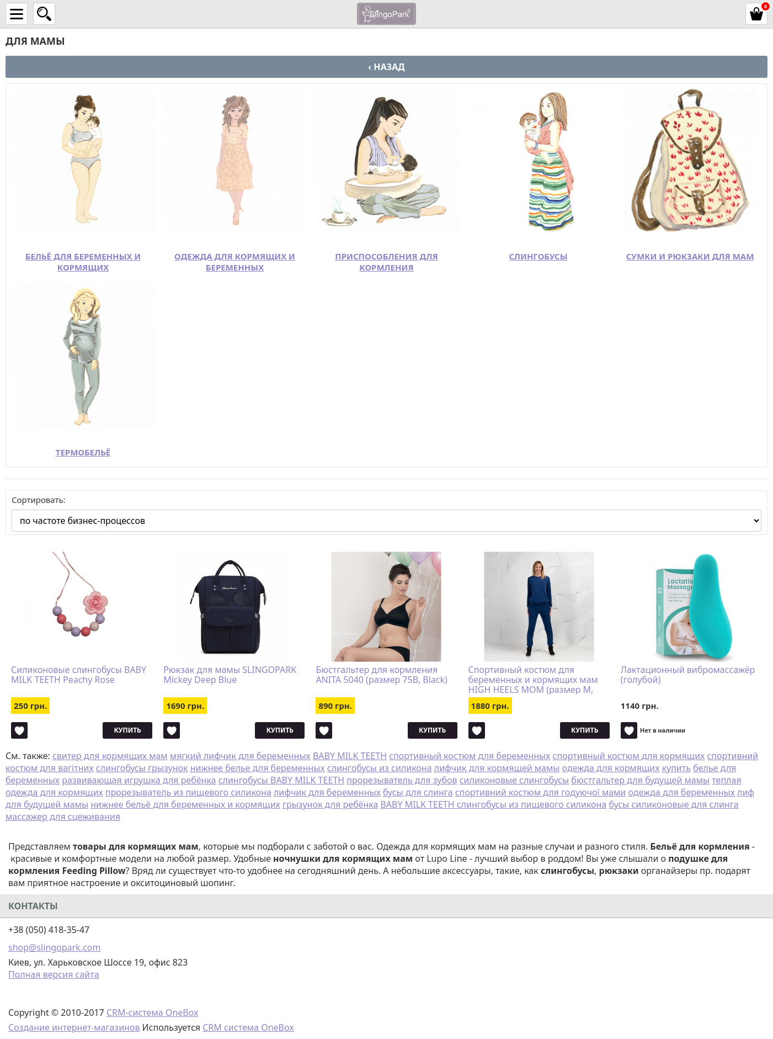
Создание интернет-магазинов (74, 1027)
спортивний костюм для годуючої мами (540, 792)
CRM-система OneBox (152, 1012)
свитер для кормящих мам (110, 756)
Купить (127, 730)
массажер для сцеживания (63, 816)
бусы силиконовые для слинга (673, 804)
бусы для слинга (418, 792)
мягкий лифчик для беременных (240, 756)
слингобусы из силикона (379, 768)
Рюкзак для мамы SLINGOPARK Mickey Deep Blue (229, 675)
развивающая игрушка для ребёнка (139, 780)
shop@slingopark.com (54, 947)
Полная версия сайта (53, 974)
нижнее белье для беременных (257, 768)
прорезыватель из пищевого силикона (188, 792)
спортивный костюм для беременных (469, 756)
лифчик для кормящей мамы (497, 768)
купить (676, 768)
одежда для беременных (681, 792)
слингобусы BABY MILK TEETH (281, 780)
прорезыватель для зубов (401, 780)
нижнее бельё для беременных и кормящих (185, 804)
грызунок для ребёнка (330, 804)
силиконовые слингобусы (514, 780)
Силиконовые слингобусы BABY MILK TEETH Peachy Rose (78, 675)
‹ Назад (386, 67)
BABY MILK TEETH (350, 756)
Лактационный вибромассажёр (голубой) (688, 675)
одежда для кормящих (611, 768)
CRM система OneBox (248, 1027)
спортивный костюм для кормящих (629, 756)
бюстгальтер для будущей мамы (640, 780)
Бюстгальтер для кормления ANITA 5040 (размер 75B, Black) (381, 675)
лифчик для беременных (327, 792)
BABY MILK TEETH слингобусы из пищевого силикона (493, 804)
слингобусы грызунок (142, 768)
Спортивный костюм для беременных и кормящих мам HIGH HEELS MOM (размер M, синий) (533, 680)
